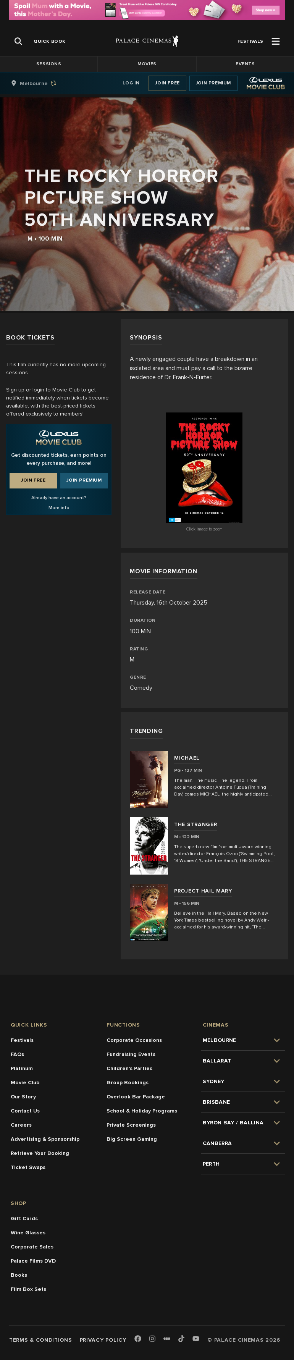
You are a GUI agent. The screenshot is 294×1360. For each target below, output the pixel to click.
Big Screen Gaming (132, 1139)
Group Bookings (128, 1082)
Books (19, 1275)
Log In (131, 83)
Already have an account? (58, 498)
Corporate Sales (32, 1247)
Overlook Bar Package (136, 1096)
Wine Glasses (28, 1232)
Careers (21, 1125)
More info (58, 508)
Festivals (22, 1040)
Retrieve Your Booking (40, 1153)
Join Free (167, 83)
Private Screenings (131, 1125)
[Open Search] (18, 41)
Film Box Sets (28, 1289)
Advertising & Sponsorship (45, 1139)
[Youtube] (195, 1339)
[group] (41, 83)
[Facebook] (137, 1339)
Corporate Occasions (134, 1040)
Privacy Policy (103, 1340)
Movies (147, 64)
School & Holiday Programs (142, 1111)
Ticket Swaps (28, 1167)
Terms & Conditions (40, 1340)
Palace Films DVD (33, 1261)
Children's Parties (129, 1068)
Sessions (48, 64)
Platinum (22, 1068)
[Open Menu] (276, 41)
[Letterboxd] (166, 1338)
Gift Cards (24, 1218)
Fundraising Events (131, 1054)
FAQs (17, 1054)
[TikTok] (181, 1338)
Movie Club (25, 1082)
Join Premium (213, 83)
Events (245, 64)
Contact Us (25, 1111)
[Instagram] (152, 1339)
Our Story (23, 1096)
